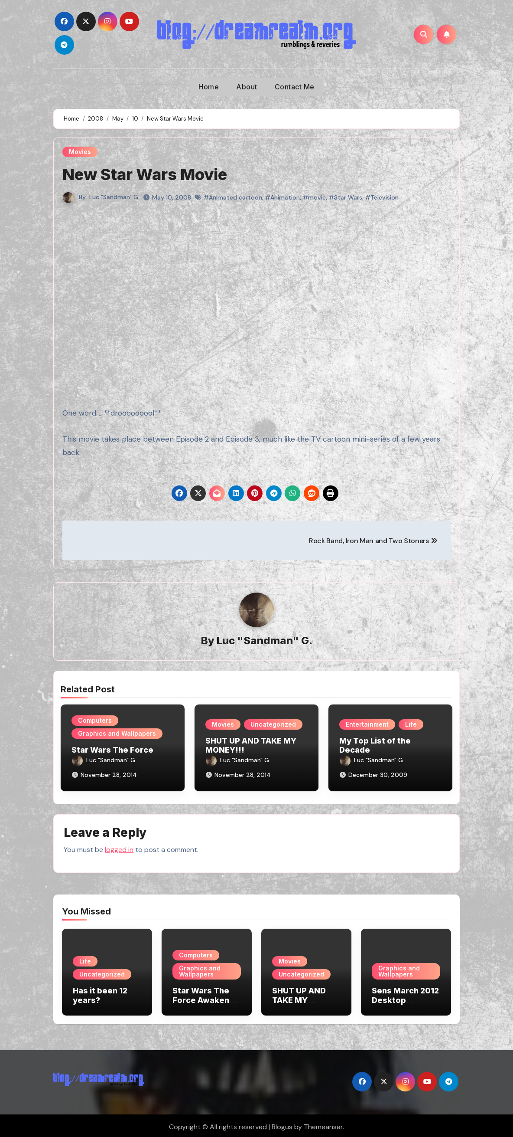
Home (208, 86)
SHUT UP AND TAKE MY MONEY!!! (299, 997)
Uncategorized (273, 724)
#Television (382, 197)
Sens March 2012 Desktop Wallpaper (405, 997)
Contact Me (295, 86)
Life (411, 724)
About (246, 86)
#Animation (282, 197)
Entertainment (367, 724)
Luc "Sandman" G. (114, 197)
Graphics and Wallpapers (117, 733)
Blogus (282, 1124)
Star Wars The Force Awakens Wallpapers (203, 997)
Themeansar (323, 1124)
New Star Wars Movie (148, 174)
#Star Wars (345, 197)
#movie (314, 197)
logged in (119, 847)
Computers (95, 720)
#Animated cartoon (233, 197)
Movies (80, 151)
